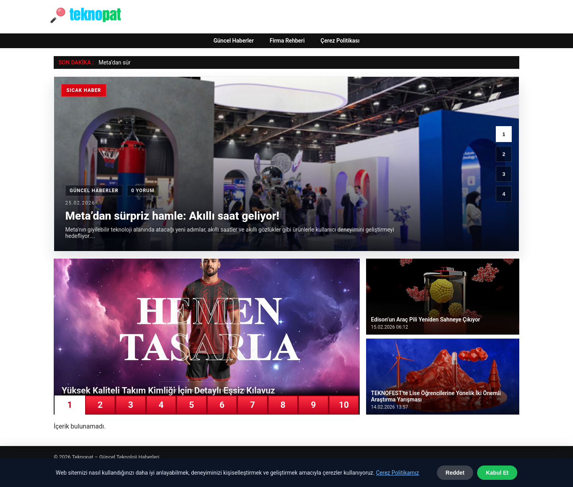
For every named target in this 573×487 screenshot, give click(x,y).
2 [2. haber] (503, 154)
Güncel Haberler (233, 40)
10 (344, 405)
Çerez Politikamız (397, 472)
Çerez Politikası (340, 40)
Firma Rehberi (287, 40)
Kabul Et (497, 472)
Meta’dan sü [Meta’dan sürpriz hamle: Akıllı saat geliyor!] (114, 62)
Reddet (455, 472)
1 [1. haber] (503, 134)
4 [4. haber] (503, 194)
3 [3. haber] (503, 174)
